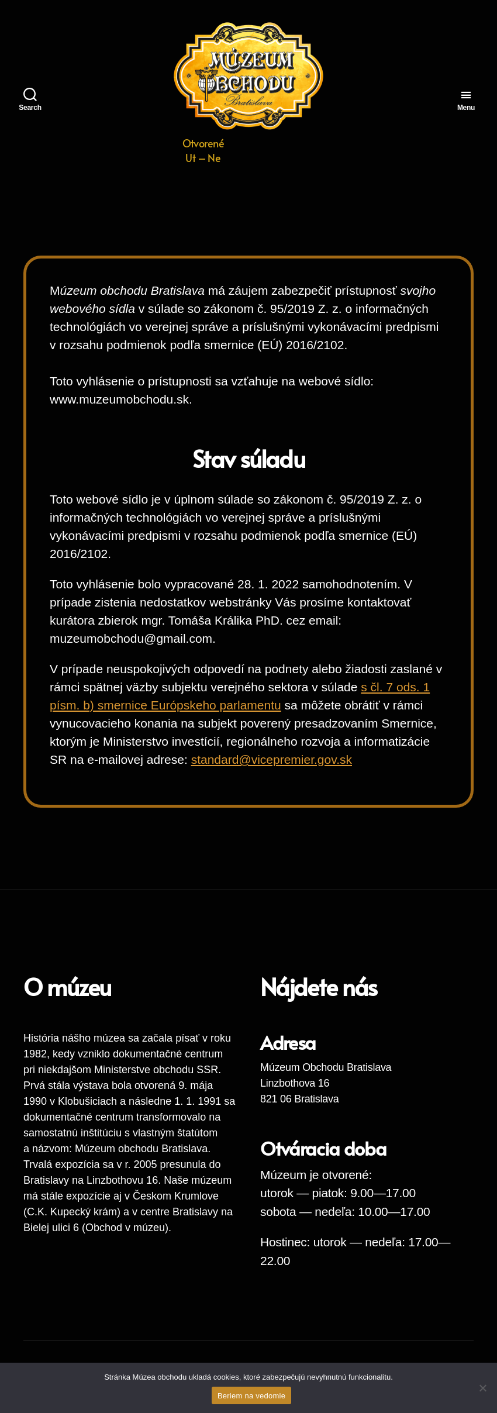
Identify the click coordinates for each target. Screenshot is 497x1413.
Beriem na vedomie (251, 1395)
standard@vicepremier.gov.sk (271, 759)
